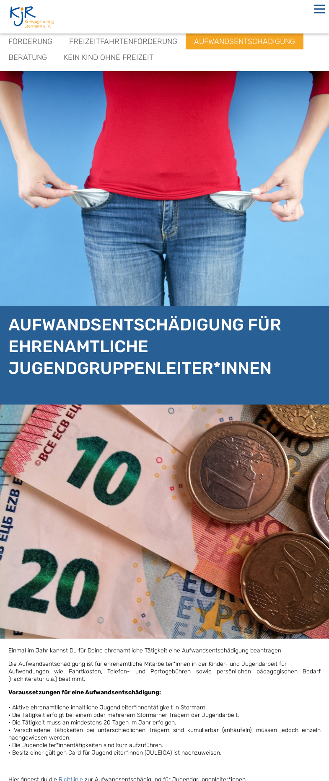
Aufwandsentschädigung (244, 41)
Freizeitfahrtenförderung (123, 41)
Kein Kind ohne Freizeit (108, 57)
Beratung (27, 57)
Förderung (30, 41)
